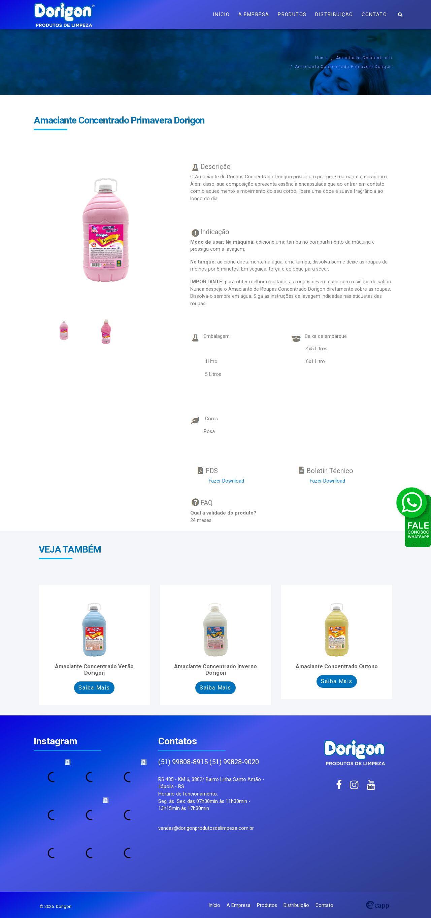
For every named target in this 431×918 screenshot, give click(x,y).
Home (321, 58)
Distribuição (334, 14)
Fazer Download (226, 481)
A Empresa (253, 14)
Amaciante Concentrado (364, 58)
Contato (374, 14)
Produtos (292, 14)
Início (221, 14)
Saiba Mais (94, 687)
